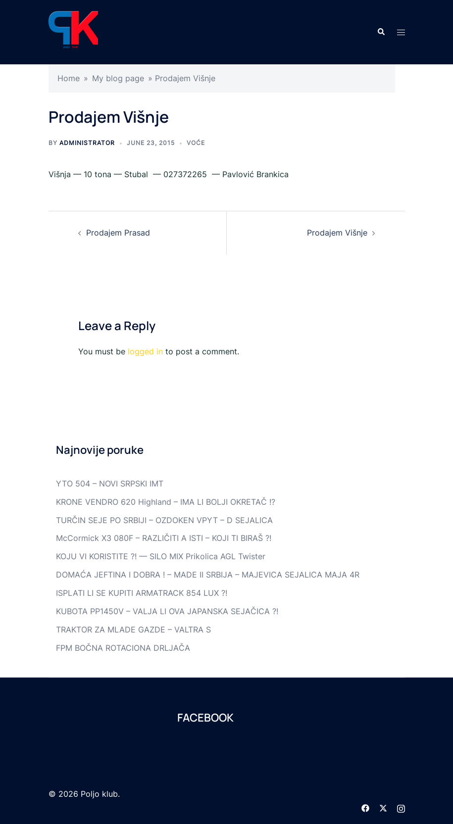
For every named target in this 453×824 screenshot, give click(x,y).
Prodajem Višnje (337, 233)
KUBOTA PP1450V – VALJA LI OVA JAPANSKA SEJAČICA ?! (167, 611)
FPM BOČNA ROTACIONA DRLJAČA (123, 648)
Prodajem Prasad (118, 233)
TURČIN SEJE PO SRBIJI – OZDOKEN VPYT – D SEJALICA (164, 520)
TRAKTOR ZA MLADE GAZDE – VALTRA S (133, 629)
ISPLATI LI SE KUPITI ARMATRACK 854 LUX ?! (141, 593)
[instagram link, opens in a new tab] (401, 807)
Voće (196, 142)
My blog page (118, 78)
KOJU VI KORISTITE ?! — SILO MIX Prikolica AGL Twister (160, 556)
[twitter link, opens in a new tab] (383, 807)
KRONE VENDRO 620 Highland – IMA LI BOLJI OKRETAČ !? (165, 502)
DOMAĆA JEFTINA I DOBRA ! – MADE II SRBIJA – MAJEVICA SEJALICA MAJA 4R (207, 575)
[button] (381, 32)
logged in (145, 351)
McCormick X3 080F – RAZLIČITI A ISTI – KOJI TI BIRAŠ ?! (163, 538)
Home (68, 78)
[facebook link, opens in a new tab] (365, 807)
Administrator (87, 142)
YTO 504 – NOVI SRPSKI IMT (109, 483)
